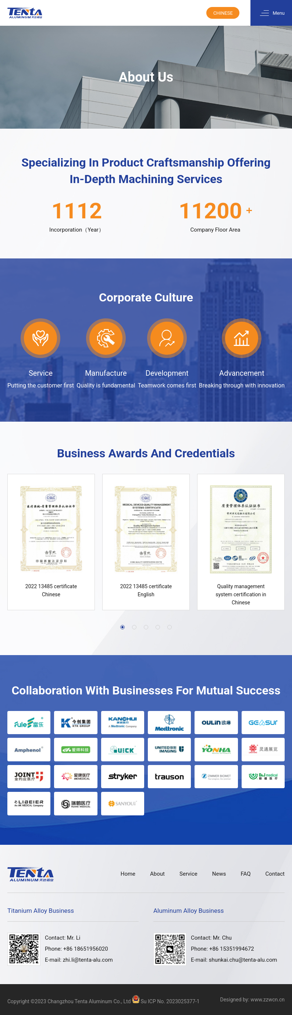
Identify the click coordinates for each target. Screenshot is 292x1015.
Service (188, 874)
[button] (122, 627)
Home (128, 874)
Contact (275, 874)
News (219, 874)
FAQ (245, 874)
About (157, 874)
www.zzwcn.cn (267, 1000)
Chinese (223, 13)
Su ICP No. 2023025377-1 (169, 1001)
